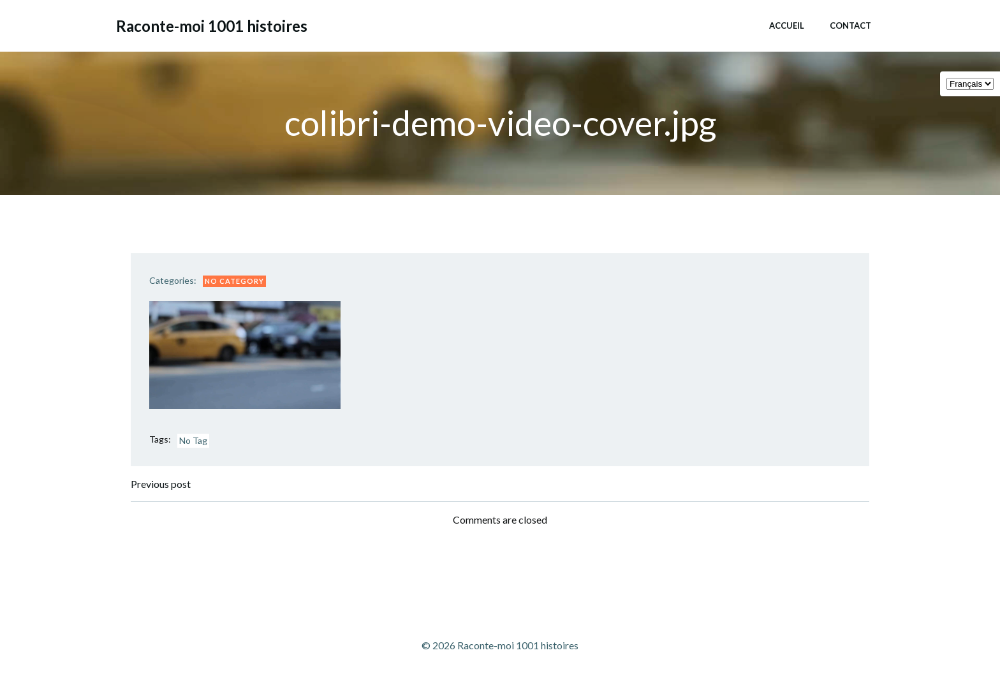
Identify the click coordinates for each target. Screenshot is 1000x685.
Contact (850, 25)
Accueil (786, 25)
